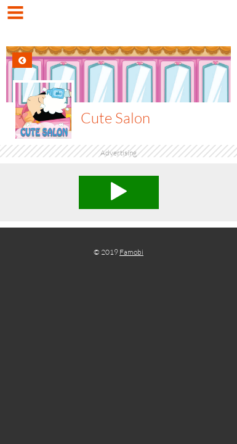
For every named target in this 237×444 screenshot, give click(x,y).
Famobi (131, 252)
